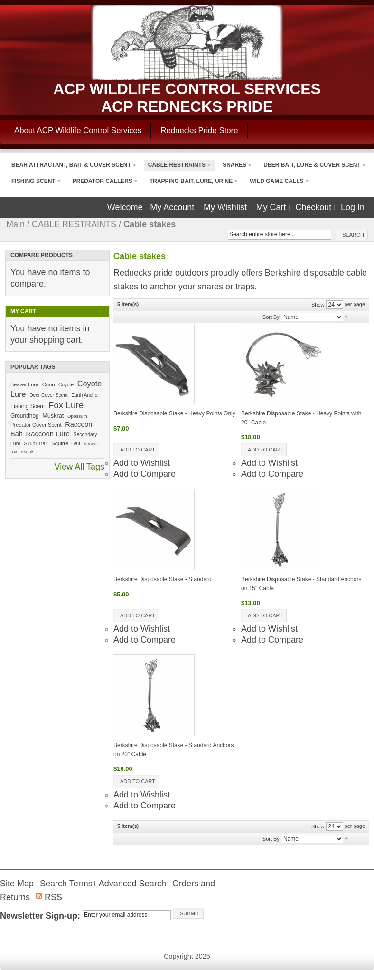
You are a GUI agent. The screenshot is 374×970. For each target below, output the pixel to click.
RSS (53, 897)
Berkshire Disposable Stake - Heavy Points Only (174, 413)
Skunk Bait (36, 443)
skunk (27, 451)
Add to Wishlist (141, 463)
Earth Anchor (85, 395)
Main (15, 224)
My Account (172, 207)
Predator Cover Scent (36, 425)
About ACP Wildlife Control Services (77, 130)
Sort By (271, 317)
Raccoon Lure (48, 434)
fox (14, 451)
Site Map (17, 883)
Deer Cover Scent (48, 395)
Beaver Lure (24, 384)
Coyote (66, 384)
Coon (48, 384)
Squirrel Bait (65, 443)
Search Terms (66, 883)
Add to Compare (144, 474)
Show (318, 304)
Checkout (313, 207)
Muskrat (53, 416)
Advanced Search (132, 883)
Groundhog (24, 416)
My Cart (271, 207)
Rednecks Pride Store (199, 130)
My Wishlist (225, 207)
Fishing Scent (27, 406)
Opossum (77, 416)
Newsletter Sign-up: (40, 916)
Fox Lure (66, 405)
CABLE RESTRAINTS (74, 224)
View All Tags (79, 466)
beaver (91, 443)
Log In (353, 207)
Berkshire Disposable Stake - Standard (162, 579)
